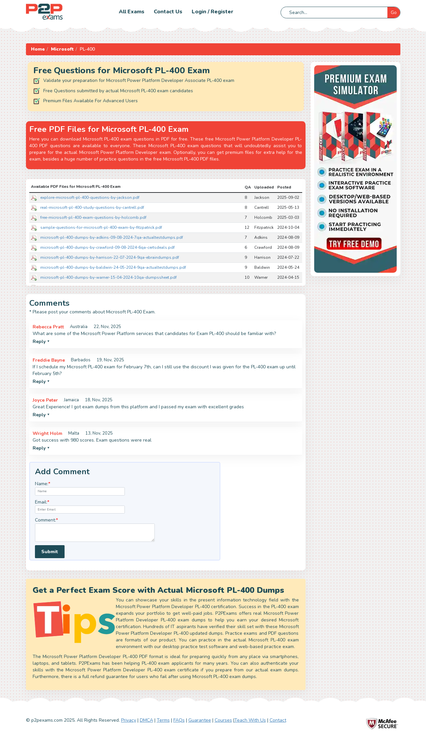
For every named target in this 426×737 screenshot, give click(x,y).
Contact (278, 720)
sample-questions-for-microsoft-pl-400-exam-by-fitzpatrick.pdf (101, 227)
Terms (163, 720)
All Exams (131, 11)
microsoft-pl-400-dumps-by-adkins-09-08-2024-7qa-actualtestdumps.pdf (111, 237)
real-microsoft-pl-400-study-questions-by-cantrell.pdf (92, 207)
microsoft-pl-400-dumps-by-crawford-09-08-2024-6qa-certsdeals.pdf (107, 247)
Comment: (46, 520)
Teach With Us (250, 720)
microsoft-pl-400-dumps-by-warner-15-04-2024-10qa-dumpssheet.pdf (108, 277)
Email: (42, 502)
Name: (42, 484)
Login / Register (212, 11)
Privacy (128, 720)
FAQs (179, 720)
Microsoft (62, 49)
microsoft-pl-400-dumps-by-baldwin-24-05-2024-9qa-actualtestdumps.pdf (113, 267)
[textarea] (95, 533)
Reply (41, 341)
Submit (49, 552)
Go (394, 12)
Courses (223, 720)
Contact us (168, 11)
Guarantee (199, 720)
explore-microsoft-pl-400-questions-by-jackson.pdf (89, 197)
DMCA (146, 720)
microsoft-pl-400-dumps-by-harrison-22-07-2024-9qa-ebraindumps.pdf (109, 257)
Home (38, 49)
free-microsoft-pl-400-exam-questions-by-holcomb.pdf (93, 217)
